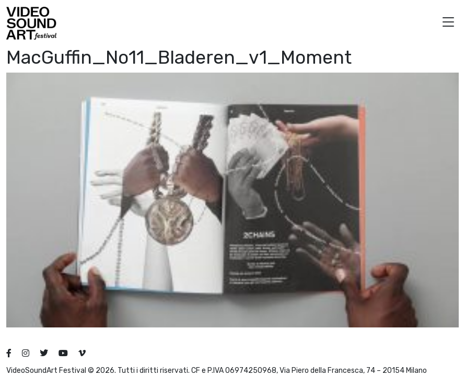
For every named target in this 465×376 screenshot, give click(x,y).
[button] (448, 23)
